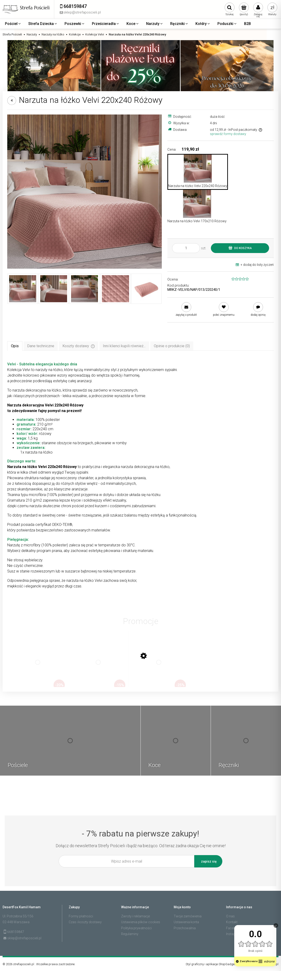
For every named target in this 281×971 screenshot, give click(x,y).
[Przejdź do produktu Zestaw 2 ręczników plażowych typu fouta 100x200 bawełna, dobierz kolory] (98, 667)
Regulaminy (129, 934)
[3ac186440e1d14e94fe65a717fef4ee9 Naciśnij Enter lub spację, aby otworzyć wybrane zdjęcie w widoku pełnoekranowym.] (84, 191)
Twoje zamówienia (188, 916)
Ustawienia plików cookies (140, 922)
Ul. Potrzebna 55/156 (18, 916)
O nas (230, 916)
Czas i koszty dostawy (85, 922)
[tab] (14, 345)
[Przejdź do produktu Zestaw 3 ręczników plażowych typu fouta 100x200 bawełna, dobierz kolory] (37, 667)
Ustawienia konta (186, 922)
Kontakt (232, 922)
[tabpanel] (140, 475)
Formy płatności (81, 916)
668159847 (15, 932)
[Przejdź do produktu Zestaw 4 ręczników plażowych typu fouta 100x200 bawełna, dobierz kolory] (159, 667)
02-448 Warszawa (16, 922)
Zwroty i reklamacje (135, 916)
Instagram (233, 934)
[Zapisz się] (208, 861)
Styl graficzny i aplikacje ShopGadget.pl (212, 964)
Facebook (233, 928)
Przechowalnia (185, 928)
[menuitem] (13, 24)
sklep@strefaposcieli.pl (24, 938)
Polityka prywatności (136, 928)
